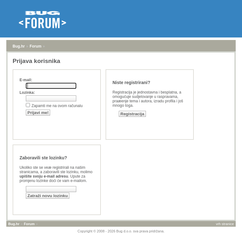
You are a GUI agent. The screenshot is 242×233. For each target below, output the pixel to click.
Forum (35, 46)
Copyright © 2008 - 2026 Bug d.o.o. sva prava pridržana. (121, 231)
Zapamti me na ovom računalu (57, 106)
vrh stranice (225, 224)
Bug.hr (19, 46)
